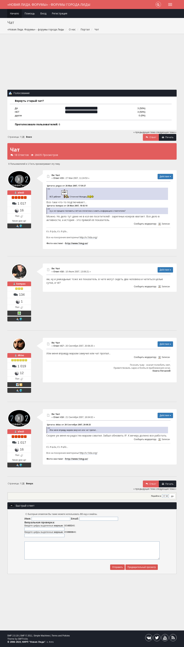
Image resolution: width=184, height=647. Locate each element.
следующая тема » (166, 132)
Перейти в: (156, 496)
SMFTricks (23, 638)
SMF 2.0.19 (13, 635)
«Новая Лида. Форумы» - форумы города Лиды (48, 4)
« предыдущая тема (144, 132)
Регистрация (59, 13)
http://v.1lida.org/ (88, 237)
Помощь (29, 13)
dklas (21, 355)
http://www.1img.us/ (76, 243)
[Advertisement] (92, 63)
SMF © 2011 (26, 635)
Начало (14, 13)
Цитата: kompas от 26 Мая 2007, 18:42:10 (67, 205)
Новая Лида (37, 641)
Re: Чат (56, 175)
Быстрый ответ (25, 505)
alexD (21, 192)
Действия (165, 176)
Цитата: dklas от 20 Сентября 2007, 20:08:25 (69, 424)
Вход (43, 13)
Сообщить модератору (145, 224)
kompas (21, 283)
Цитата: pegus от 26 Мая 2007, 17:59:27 (66, 185)
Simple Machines (42, 635)
